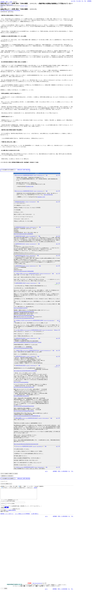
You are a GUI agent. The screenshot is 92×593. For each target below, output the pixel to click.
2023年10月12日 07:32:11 (34, 350)
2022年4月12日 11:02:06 (20, 236)
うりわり (19, 467)
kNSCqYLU (26, 5)
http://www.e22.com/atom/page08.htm (21, 382)
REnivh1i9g (35, 467)
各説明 (35, 487)
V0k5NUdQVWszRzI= (33, 338)
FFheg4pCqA (45, 320)
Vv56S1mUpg (27, 201)
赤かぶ (19, 175)
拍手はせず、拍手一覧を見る (24, 169)
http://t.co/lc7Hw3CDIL (48, 194)
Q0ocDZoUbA (40, 418)
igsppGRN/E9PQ (22, 5)
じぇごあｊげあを (23, 330)
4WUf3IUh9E (28, 338)
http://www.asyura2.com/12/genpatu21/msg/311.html (24, 387)
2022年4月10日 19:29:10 (28, 175)
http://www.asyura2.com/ (37, 585)
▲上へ (46, 471)
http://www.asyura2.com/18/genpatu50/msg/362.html (24, 406)
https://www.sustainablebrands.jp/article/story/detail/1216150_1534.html (27, 342)
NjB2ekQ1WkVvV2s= (47, 350)
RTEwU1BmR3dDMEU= (32, 236)
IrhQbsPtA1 (35, 175)
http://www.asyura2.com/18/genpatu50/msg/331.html (24, 311)
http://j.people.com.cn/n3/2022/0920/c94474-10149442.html (25, 370)
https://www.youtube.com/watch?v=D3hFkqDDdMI (24, 271)
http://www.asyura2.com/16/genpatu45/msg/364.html (24, 410)
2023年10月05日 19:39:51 (34, 273)
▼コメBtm (78, 1)
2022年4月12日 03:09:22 (20, 201)
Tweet (1, 6)
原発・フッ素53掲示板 (62, 471)
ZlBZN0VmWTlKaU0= (41, 467)
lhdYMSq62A (41, 273)
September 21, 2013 (41, 196)
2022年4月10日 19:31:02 (28, 191)
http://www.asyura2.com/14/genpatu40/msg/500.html (24, 315)
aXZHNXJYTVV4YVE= (33, 227)
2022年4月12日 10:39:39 (20, 227)
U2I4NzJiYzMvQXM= (32, 255)
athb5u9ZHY (27, 255)
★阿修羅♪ (2, 1)
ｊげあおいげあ (22, 350)
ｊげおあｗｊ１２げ (24, 320)
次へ (83, 1)
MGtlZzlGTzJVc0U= (47, 273)
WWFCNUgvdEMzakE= (45, 418)
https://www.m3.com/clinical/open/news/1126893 (23, 348)
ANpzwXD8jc (34, 446)
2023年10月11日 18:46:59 (20, 338)
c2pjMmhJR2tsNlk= (32, 356)
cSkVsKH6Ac (28, 356)
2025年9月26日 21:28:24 (29, 467)
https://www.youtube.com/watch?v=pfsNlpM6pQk (23, 233)
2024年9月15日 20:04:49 (33, 418)
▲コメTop (73, 1)
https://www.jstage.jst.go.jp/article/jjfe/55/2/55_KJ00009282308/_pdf (27, 415)
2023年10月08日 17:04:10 (20, 283)
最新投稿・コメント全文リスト (7, 515)
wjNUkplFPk (41, 350)
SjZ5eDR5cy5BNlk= (51, 320)
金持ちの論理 (21, 418)
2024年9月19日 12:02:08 (27, 446)
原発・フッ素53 (9, 1)
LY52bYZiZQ (27, 227)
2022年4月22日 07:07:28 (20, 255)
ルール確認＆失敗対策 (11, 512)
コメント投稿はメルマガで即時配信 (22, 515)
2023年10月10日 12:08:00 (38, 320)
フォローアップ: (3, 481)
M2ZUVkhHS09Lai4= (39, 446)
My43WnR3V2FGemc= (40, 175)
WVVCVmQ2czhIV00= (32, 201)
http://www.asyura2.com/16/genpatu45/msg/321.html (24, 318)
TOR (44, 273)
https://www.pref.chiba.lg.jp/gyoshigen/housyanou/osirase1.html (26, 443)
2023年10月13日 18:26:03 (20, 365)
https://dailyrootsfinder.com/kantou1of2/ (21, 395)
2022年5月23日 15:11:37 (20, 265)
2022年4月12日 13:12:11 (20, 243)
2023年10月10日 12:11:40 (36, 330)
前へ (85, 1)
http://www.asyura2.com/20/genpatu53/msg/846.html (6, 4)
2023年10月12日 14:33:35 (20, 356)
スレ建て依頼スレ (35, 515)
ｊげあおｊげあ (22, 273)
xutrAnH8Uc (27, 236)
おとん (18, 446)
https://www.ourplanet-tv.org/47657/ (21, 307)
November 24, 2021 (29, 186)
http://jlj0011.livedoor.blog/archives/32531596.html (10, 10)
